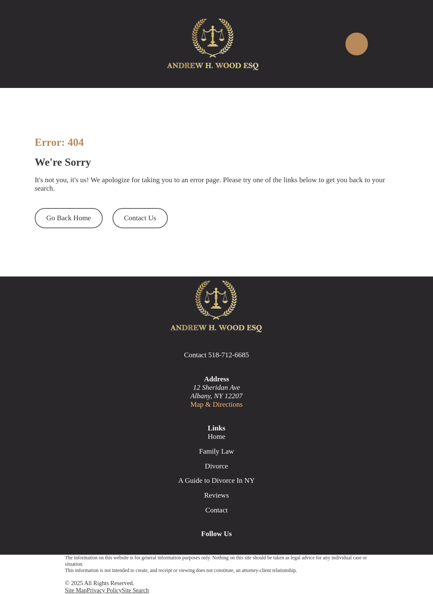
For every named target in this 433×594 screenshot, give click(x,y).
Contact (217, 510)
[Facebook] (207, 550)
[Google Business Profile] (187, 550)
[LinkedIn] (227, 550)
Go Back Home (68, 218)
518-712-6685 (228, 355)
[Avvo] (246, 550)
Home (216, 436)
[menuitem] (76, 590)
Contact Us (140, 218)
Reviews (216, 495)
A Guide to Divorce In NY (216, 480)
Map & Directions (216, 404)
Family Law (216, 451)
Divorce (216, 466)
